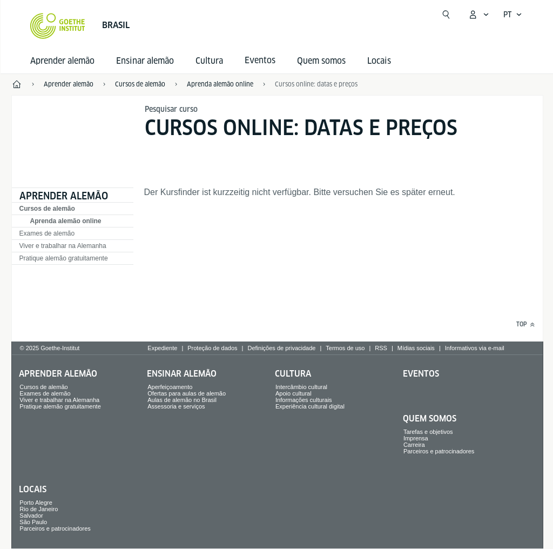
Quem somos (321, 60)
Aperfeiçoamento (169, 387)
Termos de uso (345, 348)
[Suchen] (446, 14)
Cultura (209, 60)
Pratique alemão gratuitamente (63, 258)
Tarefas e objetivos (428, 432)
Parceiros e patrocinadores (438, 451)
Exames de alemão (47, 233)
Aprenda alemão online (66, 221)
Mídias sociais (416, 348)
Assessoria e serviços (176, 406)
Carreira (414, 444)
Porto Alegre (35, 502)
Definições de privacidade (281, 348)
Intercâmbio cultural (301, 387)
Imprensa (415, 438)
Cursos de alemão (47, 208)
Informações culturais (303, 400)
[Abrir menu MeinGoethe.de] (478, 15)
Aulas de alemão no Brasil (182, 400)
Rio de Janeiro (38, 509)
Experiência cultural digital (310, 406)
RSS (381, 348)
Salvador (31, 515)
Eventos (421, 374)
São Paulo (33, 522)
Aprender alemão (62, 60)
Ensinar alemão (145, 60)
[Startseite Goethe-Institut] (57, 26)
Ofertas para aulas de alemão (186, 393)
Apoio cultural (293, 393)
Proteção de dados (212, 348)
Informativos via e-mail (474, 348)
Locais (379, 60)
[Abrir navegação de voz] (513, 14)
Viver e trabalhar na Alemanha (62, 246)
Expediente (162, 348)
